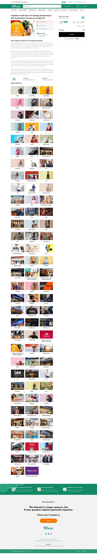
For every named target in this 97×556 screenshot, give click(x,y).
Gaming (81, 10)
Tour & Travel (57, 10)
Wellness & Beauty (42, 10)
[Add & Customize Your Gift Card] (85, 6)
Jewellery (50, 10)
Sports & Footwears (74, 10)
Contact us (84, 2)
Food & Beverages (32, 10)
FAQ (46, 539)
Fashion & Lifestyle (23, 10)
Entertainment (65, 10)
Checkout (71, 34)
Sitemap (78, 551)
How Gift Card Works (52, 539)
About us (42, 539)
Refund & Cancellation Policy (47, 541)
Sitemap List (84, 551)
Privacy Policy (37, 541)
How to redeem (81, 26)
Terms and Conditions (58, 541)
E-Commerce (14, 10)
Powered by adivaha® (26, 551)
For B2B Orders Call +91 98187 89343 (75, 2)
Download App (67, 6)
